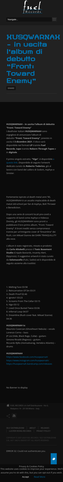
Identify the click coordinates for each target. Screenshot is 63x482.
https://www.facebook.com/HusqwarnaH (27, 356)
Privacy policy (43, 431)
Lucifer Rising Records (20, 431)
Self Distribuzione (15, 428)
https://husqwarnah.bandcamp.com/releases (29, 363)
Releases (45, 428)
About (32, 428)
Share (11, 88)
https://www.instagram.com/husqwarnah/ (27, 360)
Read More (39, 476)
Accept (25, 476)
